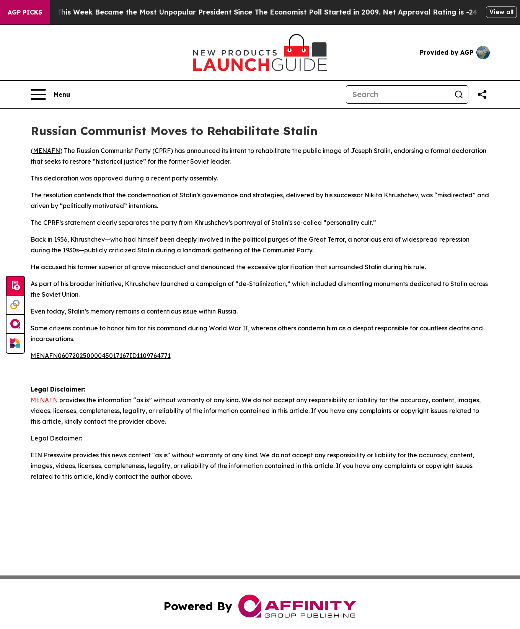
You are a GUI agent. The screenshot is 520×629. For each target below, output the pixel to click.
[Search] (398, 94)
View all (501, 12)
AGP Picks (25, 12)
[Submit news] (15, 286)
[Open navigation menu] (50, 94)
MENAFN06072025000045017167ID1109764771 (101, 355)
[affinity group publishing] (15, 324)
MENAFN (46, 150)
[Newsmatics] (15, 343)
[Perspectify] (15, 305)
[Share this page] (482, 94)
